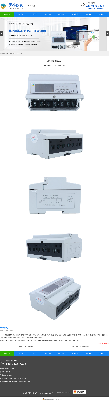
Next (107, 33)
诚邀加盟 (61, 14)
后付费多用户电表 (27, 346)
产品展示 (34, 14)
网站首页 (7, 14)
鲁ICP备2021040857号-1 (47, 393)
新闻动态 (89, 14)
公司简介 (20, 14)
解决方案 (48, 14)
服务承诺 (75, 14)
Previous (1, 33)
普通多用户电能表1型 (82, 346)
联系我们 (102, 14)
